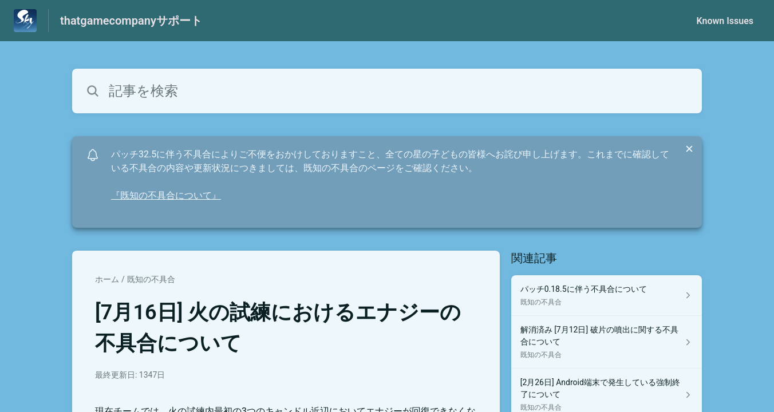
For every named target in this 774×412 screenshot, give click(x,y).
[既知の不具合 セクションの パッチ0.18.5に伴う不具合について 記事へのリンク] (606, 295)
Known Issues (724, 20)
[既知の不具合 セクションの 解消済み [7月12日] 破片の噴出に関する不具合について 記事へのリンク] (606, 342)
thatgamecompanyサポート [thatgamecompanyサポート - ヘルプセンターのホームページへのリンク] (131, 20)
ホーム (107, 279)
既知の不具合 (151, 279)
